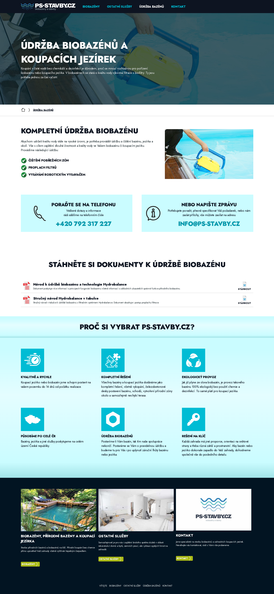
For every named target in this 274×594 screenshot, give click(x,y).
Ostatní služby (119, 7)
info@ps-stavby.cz (209, 223)
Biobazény (91, 7)
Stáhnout (244, 289)
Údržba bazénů (151, 7)
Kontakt (178, 7)
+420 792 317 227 (83, 223)
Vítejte (103, 585)
